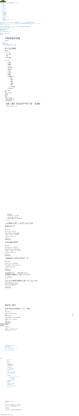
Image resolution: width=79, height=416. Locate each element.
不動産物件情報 (5, 43)
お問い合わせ (5, 20)
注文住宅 (4, 15)
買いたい (5, 22)
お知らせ (20, 23)
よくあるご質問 (15, 23)
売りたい (9, 22)
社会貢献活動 (23, 26)
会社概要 (5, 26)
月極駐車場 (17, 22)
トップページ (9, 359)
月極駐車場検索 (10, 364)
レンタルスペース (5, 16)
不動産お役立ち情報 (30, 22)
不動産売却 (4, 14)
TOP (3, 10)
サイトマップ (11, 27)
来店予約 (4, 8)
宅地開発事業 (24, 23)
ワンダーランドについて (14, 376)
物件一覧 (1, 22)
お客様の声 (2, 23)
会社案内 (4, 18)
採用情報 (27, 26)
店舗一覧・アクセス (6, 19)
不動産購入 (4, 13)
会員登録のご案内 (31, 23)
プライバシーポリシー (4, 27)
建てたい (12, 22)
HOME (3, 42)
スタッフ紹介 (17, 26)
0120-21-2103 (2, 2)
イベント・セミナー (8, 23)
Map (17, 406)
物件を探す (4, 11)
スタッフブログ (38, 23)
